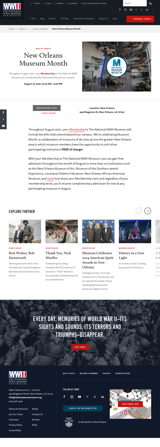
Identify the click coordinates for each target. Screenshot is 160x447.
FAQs (34, 434)
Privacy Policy (15, 434)
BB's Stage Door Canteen (94, 3)
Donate (107, 382)
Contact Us (37, 423)
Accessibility (15, 439)
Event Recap (15, 248)
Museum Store (123, 382)
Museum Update (127, 248)
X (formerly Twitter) (106, 10)
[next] (147, 211)
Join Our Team (16, 423)
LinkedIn (117, 10)
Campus (59, 3)
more (50, 179)
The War (65, 19)
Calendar (73, 3)
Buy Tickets (69, 382)
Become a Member (89, 382)
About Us (103, 19)
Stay (42, 19)
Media (35, 418)
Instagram (95, 10)
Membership (48, 74)
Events (52, 19)
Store (48, 3)
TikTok (111, 10)
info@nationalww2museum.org (25, 406)
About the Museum (18, 418)
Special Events (43, 49)
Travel (37, 3)
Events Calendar (40, 29)
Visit (33, 19)
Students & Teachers (84, 19)
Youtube (100, 10)
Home (12, 29)
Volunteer (14, 428)
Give (115, 19)
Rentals (36, 428)
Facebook (89, 10)
